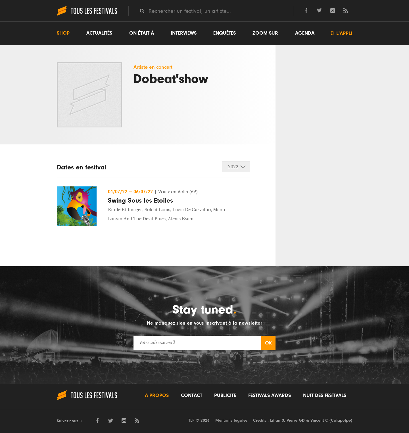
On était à (141, 33)
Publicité (225, 395)
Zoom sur (265, 33)
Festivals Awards (269, 395)
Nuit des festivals (324, 395)
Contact (191, 395)
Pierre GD (296, 420)
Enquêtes (224, 33)
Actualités (99, 33)
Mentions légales (231, 420)
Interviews (184, 33)
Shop (63, 33)
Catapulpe (341, 420)
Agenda (304, 33)
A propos (157, 395)
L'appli (341, 33)
